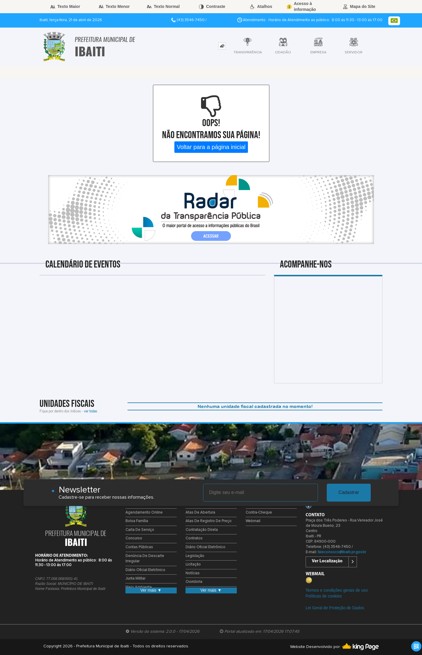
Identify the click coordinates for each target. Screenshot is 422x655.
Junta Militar (135, 578)
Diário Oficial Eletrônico (145, 570)
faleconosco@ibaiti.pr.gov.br (342, 552)
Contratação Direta (202, 530)
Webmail (253, 521)
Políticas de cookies (324, 596)
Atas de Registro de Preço (209, 521)
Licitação (193, 564)
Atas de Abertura (200, 512)
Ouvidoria (194, 582)
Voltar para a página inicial (211, 147)
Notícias (193, 573)
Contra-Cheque (259, 512)
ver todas (90, 410)
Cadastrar (348, 492)
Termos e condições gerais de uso (337, 590)
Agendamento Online (144, 512)
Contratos (194, 538)
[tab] (222, 46)
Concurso (133, 538)
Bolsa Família (136, 521)
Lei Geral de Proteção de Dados (335, 607)
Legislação (195, 556)
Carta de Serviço (139, 530)
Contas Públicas (139, 547)
